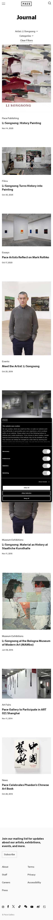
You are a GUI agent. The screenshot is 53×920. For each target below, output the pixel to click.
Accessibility (34, 882)
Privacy (31, 874)
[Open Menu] (3, 4)
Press (5, 890)
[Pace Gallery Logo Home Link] (26, 4)
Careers (6, 882)
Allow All (26, 488)
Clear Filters (26, 40)
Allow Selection (26, 493)
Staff (4, 874)
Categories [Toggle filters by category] (26, 36)
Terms (31, 866)
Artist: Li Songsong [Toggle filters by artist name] (26, 31)
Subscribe (9, 854)
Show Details (43, 482)
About (5, 866)
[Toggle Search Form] (49, 3)
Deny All (26, 498)
